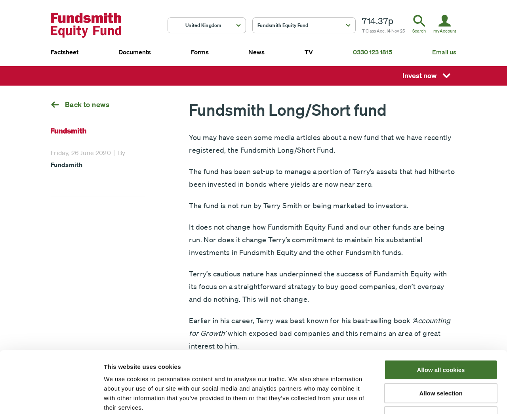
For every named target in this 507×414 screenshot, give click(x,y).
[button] (207, 25)
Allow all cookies (441, 317)
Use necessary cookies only (440, 363)
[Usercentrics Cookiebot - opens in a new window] (51, 398)
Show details (415, 398)
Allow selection (440, 340)
